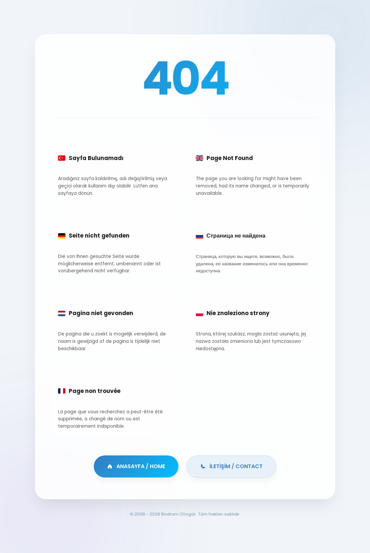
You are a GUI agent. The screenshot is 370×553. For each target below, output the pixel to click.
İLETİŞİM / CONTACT (231, 466)
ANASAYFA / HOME (136, 466)
